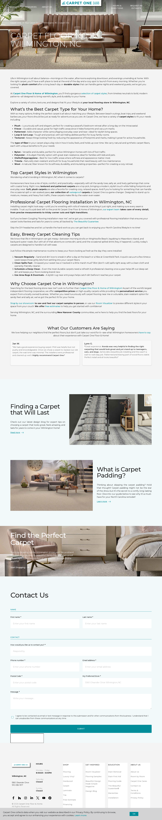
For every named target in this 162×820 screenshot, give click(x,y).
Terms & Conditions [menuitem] (136, 791)
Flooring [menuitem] (67, 772)
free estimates (52, 306)
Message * (14, 692)
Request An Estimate (136, 15)
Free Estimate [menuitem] (69, 800)
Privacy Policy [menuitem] (137, 798)
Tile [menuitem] (64, 795)
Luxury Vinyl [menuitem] (68, 776)
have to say (145, 332)
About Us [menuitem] (135, 772)
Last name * (88, 617)
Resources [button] (31, 15)
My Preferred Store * (92, 676)
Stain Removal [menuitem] (114, 772)
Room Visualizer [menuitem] (93, 772)
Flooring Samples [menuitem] (94, 776)
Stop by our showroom (22, 303)
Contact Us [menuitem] (136, 786)
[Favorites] (151, 15)
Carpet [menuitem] (66, 786)
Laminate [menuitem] (67, 790)
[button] (147, 15)
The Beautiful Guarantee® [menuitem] (114, 787)
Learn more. (81, 815)
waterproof (75, 192)
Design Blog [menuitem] (91, 791)
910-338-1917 (47, 4)
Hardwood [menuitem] (68, 781)
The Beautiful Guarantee (86, 221)
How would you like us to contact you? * (28, 645)
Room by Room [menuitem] (138, 776)
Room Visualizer (104, 303)
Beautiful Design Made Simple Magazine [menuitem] (93, 784)
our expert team (111, 209)
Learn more (104, 501)
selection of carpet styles (94, 93)
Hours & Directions (117, 15)
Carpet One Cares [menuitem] (139, 781)
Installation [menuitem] (113, 798)
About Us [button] (47, 15)
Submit (81, 729)
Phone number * (17, 660)
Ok (134, 814)
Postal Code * (16, 676)
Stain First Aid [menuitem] (114, 776)
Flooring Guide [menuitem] (115, 781)
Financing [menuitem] (67, 804)
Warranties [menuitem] (113, 793)
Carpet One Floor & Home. (31, 804)
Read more (17, 432)
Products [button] (14, 15)
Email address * (89, 660)
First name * (15, 617)
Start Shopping (19, 567)
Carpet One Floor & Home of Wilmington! (101, 288)
